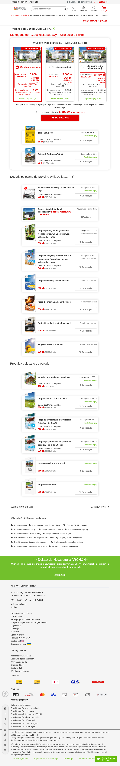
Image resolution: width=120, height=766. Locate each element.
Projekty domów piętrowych (79, 529)
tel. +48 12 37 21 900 (27, 599)
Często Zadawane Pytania (22, 613)
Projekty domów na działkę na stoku (68, 542)
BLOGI (90, 15)
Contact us (17, 641)
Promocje (15, 629)
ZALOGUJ (71, 2)
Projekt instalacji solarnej (50, 344)
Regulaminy (16, 626)
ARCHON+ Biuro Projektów (23, 586)
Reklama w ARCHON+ (20, 638)
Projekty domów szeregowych (23, 711)
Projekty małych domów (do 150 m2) (46, 525)
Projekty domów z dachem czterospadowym (31, 542)
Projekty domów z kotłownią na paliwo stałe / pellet (34, 538)
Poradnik (62, 15)
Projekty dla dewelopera (42, 15)
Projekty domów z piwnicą (52, 529)
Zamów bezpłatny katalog (95, 21)
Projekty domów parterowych (23, 726)
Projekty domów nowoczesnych (58, 534)
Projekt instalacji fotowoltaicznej (54, 280)
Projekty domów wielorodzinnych (25, 717)
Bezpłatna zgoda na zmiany (22, 659)
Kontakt (14, 607)
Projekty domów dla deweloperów (65, 546)
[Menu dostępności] (5, 694)
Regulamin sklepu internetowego (46, 759)
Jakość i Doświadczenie (21, 656)
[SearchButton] (65, 8)
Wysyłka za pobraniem (20, 671)
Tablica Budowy (45, 133)
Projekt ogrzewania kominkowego (54, 302)
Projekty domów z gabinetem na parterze (30, 546)
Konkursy (15, 632)
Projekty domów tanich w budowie (25, 708)
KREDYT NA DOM (101, 15)
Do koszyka (60, 117)
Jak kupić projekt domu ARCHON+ (25, 619)
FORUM (84, 15)
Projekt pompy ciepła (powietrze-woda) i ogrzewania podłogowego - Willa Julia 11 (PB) (55, 233)
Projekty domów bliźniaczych (25, 529)
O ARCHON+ (16, 616)
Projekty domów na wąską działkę (27, 534)
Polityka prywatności (21, 759)
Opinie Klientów (17, 635)
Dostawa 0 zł (16, 668)
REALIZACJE (73, 15)
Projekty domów (20, 15)
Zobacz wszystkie (100, 507)
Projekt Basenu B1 (47, 484)
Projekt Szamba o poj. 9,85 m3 (52, 398)
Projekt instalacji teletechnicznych (54, 323)
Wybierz (86, 217)
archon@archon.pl (19, 604)
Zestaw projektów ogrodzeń (51, 463)
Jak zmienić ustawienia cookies (90, 759)
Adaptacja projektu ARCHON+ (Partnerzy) (29, 622)
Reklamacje (68, 759)
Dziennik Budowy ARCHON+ (52, 154)
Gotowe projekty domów (21, 705)
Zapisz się (60, 575)
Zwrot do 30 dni (17, 665)
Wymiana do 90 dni (19, 662)
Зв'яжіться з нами (21, 644)
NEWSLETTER (85, 2)
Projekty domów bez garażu (71, 538)
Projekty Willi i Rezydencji (77, 525)
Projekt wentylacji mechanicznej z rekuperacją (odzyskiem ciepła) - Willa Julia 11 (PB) (54, 258)
